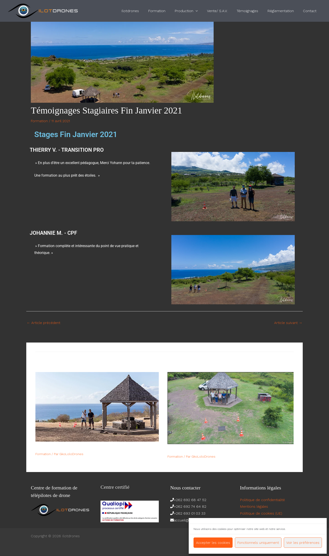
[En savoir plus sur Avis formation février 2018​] (230, 408)
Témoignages (252, 11)
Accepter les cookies (213, 543)
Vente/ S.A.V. (223, 11)
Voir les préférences (302, 543)
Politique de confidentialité (262, 500)
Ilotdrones (142, 11)
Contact (310, 11)
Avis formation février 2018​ (192, 450)
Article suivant (288, 323)
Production (192, 11)
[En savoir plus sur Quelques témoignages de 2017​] (97, 407)
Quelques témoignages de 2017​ (64, 448)
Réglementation (283, 11)
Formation (166, 11)
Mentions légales (254, 507)
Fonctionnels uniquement (258, 543)
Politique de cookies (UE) (261, 514)
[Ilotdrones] (43, 10)
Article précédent (44, 323)
